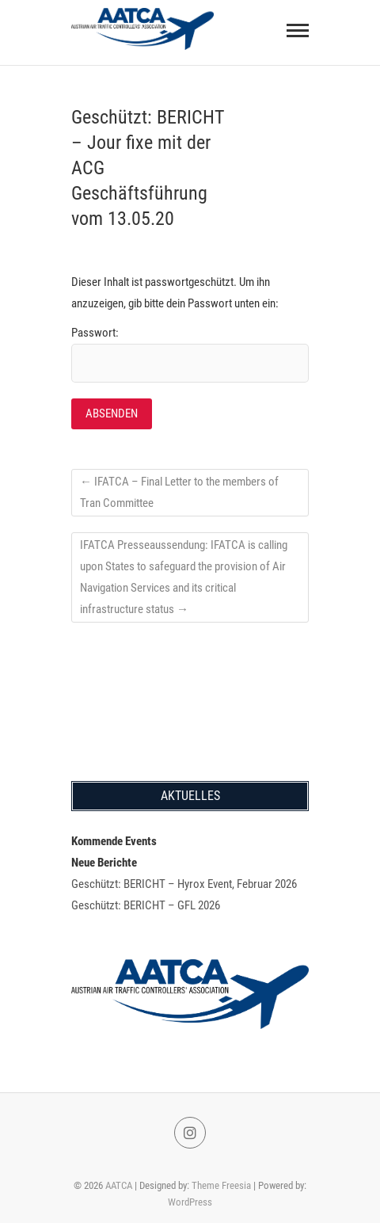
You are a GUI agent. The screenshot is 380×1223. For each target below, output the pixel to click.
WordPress (190, 1202)
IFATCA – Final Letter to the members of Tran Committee (179, 492)
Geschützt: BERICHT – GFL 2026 (145, 905)
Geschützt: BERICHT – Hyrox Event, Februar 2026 (184, 884)
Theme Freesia (221, 1185)
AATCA (118, 1185)
